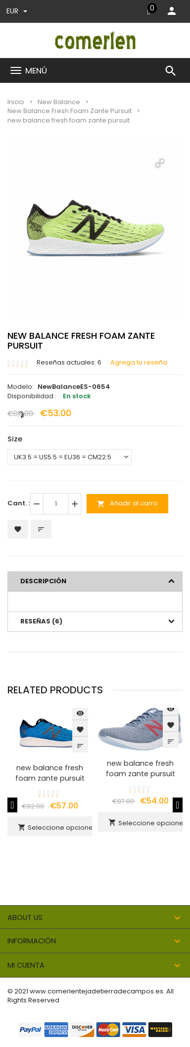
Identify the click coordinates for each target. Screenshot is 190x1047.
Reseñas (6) (41, 621)
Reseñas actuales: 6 (69, 362)
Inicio (15, 102)
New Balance (59, 102)
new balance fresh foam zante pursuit (50, 773)
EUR (16, 11)
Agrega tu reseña (138, 362)
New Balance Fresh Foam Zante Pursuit (69, 111)
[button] (160, 163)
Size (14, 438)
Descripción (43, 581)
